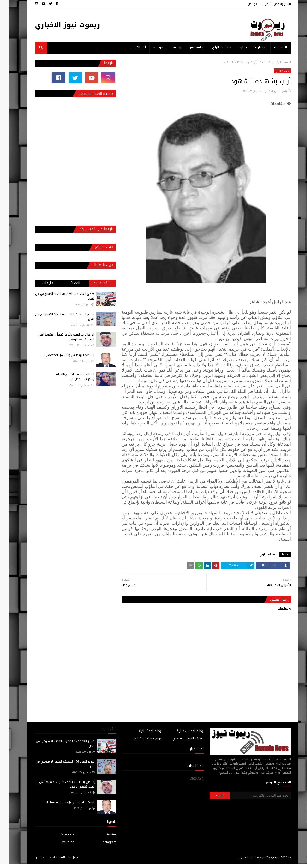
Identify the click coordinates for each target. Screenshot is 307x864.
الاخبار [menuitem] (252, 47)
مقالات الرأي (250, 62)
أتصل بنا (256, 3)
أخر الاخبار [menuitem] (129, 47)
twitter (102, 834)
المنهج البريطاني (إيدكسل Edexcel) (60, 355)
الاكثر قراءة (92, 283)
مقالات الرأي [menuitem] (212, 47)
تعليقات (39, 283)
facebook (58, 834)
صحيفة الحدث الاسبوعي (178, 738)
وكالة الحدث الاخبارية (180, 731)
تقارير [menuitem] (233, 47)
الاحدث (66, 283)
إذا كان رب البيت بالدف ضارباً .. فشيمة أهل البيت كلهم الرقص (57, 337)
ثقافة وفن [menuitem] (187, 47)
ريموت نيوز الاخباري (58, 24)
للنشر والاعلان (273, 3)
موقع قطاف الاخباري (138, 738)
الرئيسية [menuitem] (271, 47)
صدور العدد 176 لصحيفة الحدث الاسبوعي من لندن (55, 316)
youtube (59, 842)
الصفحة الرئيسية (271, 62)
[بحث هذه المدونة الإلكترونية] (250, 795)
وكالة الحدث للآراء (141, 731)
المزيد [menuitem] (151, 47)
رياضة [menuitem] (168, 47)
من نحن (243, 3)
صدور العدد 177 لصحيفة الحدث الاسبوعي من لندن (55, 296)
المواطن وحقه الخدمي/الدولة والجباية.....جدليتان (66, 376)
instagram (100, 842)
